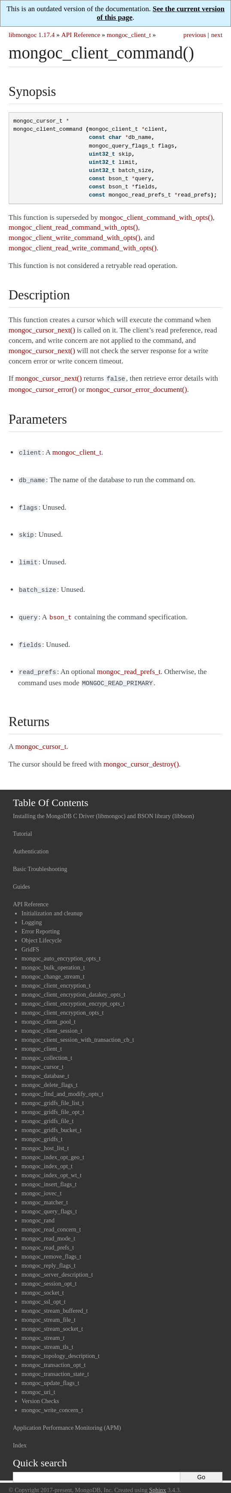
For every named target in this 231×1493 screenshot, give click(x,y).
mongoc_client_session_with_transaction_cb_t (77, 1030)
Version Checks (40, 1391)
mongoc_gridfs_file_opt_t (52, 1102)
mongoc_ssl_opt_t (43, 1292)
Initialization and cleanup (51, 904)
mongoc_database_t (45, 1066)
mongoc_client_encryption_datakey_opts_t (73, 985)
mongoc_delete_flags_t (49, 1075)
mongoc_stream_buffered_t (54, 1301)
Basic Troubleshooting (40, 859)
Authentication (31, 842)
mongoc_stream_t (42, 1328)
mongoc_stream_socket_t (52, 1319)
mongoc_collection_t (46, 1048)
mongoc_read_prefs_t (47, 1238)
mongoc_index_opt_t (47, 1157)
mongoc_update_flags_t (50, 1373)
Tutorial (22, 824)
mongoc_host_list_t (45, 1139)
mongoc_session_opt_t (48, 1274)
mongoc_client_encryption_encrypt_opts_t (73, 994)
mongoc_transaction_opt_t (53, 1355)
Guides (21, 877)
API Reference (80, 34)
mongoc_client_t (129, 34)
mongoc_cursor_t (42, 1057)
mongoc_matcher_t (44, 1193)
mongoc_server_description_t (57, 1265)
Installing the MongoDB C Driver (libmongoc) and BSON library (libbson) (103, 806)
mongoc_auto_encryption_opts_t (60, 949)
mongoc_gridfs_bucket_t (51, 1120)
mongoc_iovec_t (41, 1184)
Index (20, 1436)
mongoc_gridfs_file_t (47, 1111)
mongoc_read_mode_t (48, 1229)
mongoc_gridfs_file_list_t (52, 1093)
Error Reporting (40, 922)
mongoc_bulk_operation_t (53, 958)
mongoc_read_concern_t (51, 1220)
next (216, 34)
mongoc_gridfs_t (42, 1130)
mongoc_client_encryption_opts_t (62, 1003)
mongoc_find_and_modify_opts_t (62, 1084)
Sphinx (157, 1481)
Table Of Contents (50, 793)
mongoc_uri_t (38, 1382)
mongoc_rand (38, 1211)
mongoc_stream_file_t (48, 1310)
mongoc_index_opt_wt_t (51, 1166)
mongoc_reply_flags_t (48, 1256)
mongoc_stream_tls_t (47, 1337)
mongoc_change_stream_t (53, 967)
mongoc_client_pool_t (48, 1012)
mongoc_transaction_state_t (55, 1364)
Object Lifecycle (41, 931)
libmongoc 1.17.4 (32, 34)
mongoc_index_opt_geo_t (52, 1148)
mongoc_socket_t (42, 1283)
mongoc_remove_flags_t (51, 1247)
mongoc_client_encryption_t (56, 976)
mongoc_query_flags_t (49, 1202)
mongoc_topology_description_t (60, 1346)
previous (194, 34)
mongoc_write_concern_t (52, 1401)
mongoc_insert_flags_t (48, 1175)
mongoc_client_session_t (51, 1021)
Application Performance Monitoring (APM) (67, 1418)
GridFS (30, 940)
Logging (31, 913)
